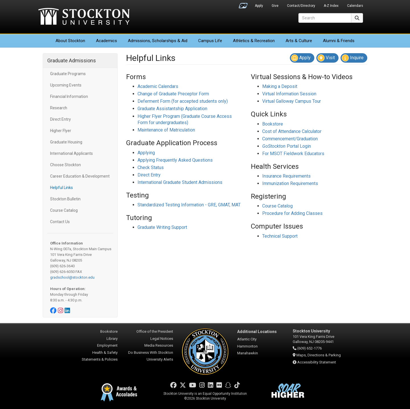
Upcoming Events (65, 85)
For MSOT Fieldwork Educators (293, 153)
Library (112, 338)
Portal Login (286, 146)
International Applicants (71, 153)
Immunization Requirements (290, 183)
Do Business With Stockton (150, 352)
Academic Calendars (158, 86)
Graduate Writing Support (162, 227)
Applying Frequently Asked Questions (175, 160)
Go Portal (243, 4)
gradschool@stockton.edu (72, 277)
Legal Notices (161, 338)
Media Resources (158, 345)
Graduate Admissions (71, 60)
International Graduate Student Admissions (180, 182)
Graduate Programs (68, 73)
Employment (107, 345)
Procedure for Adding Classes (292, 213)
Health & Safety (105, 352)
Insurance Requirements (286, 176)
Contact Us (60, 221)
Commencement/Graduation (290, 138)
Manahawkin (247, 353)
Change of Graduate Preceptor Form (173, 93)
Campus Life (210, 40)
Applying (146, 152)
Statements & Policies (100, 359)
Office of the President (154, 331)
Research (58, 108)
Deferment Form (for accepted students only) (183, 101)
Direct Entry (60, 119)
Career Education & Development (80, 176)
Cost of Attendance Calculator (291, 131)
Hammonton (247, 346)
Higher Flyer (60, 130)
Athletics (254, 40)
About (70, 40)
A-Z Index (331, 6)
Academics (106, 40)
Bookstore (272, 124)
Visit (326, 57)
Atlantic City (247, 339)
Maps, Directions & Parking (318, 355)
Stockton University (84, 17)
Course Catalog (64, 210)
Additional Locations (257, 331)
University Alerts (160, 359)
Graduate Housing (66, 142)
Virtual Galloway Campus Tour (291, 101)
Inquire (353, 57)
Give (275, 6)
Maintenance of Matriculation (166, 130)
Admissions (157, 40)
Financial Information (69, 96)
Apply (259, 6)
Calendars (355, 6)
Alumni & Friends (338, 40)
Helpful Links (61, 187)
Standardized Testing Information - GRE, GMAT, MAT (189, 204)
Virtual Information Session (289, 93)
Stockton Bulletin (65, 199)
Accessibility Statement (316, 362)
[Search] (324, 18)
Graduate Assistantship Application (172, 108)
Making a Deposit (279, 86)
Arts (299, 40)
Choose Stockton (65, 165)
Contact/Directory (301, 6)
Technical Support (280, 236)
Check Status (151, 167)
